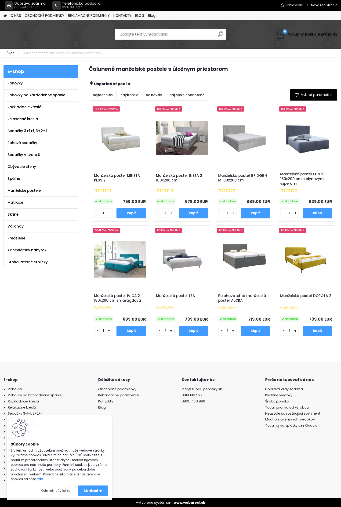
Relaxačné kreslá (22, 118)
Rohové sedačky (22, 142)
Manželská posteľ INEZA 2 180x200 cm (179, 178)
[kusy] (103, 213)
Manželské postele (24, 190)
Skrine (12, 214)
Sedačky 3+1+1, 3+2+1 (27, 130)
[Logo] (36, 34)
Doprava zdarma (25, 5)
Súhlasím (92, 490)
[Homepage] (5, 15)
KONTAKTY (122, 15)
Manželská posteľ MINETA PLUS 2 (117, 178)
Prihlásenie (294, 5)
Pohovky (15, 83)
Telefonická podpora (76, 5)
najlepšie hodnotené (187, 95)
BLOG (139, 15)
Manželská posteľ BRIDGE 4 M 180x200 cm (243, 178)
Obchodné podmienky (117, 389)
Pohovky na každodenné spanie (36, 95)
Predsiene (16, 238)
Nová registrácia (324, 5)
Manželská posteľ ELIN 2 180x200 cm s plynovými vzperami (302, 179)
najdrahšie (129, 95)
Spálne (13, 178)
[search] (220, 35)
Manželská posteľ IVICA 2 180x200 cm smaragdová (117, 298)
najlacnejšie (103, 95)
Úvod (11, 53)
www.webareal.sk (189, 502)
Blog (152, 15)
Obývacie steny (21, 166)
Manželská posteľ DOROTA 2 (305, 295)
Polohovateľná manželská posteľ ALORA (242, 298)
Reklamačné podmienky (118, 395)
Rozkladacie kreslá (24, 107)
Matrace (15, 202)
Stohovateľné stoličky (27, 262)
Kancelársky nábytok (26, 250)
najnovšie (154, 95)
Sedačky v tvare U (23, 154)
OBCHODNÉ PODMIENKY (44, 15)
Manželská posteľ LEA (175, 295)
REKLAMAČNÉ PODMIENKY (89, 15)
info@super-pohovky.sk (202, 389)
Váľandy (15, 226)
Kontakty (105, 401)
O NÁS (16, 15)
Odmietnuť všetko (55, 491)
